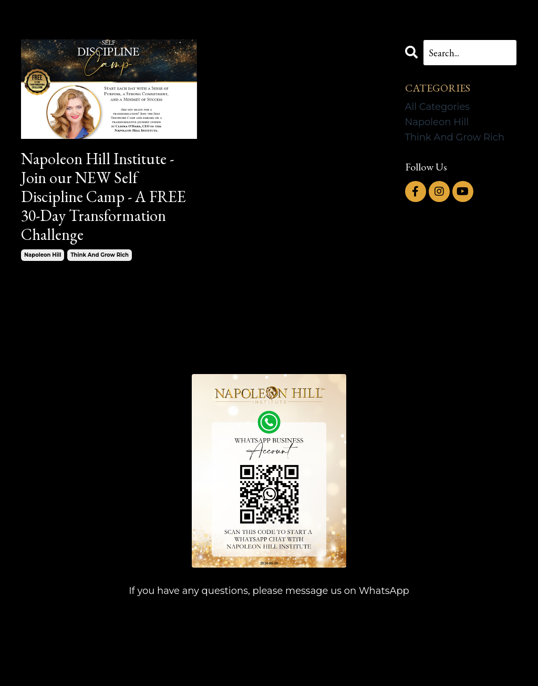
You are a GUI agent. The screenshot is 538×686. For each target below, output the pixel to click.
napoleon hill (42, 254)
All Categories (437, 107)
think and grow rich (99, 254)
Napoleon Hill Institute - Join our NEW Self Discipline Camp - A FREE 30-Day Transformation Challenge (103, 196)
